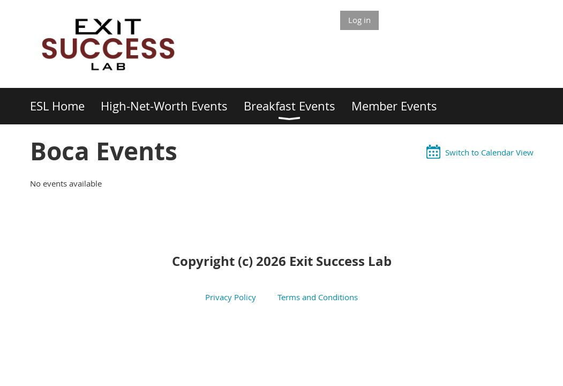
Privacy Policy (233, 297)
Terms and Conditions (316, 297)
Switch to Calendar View (489, 152)
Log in (359, 19)
